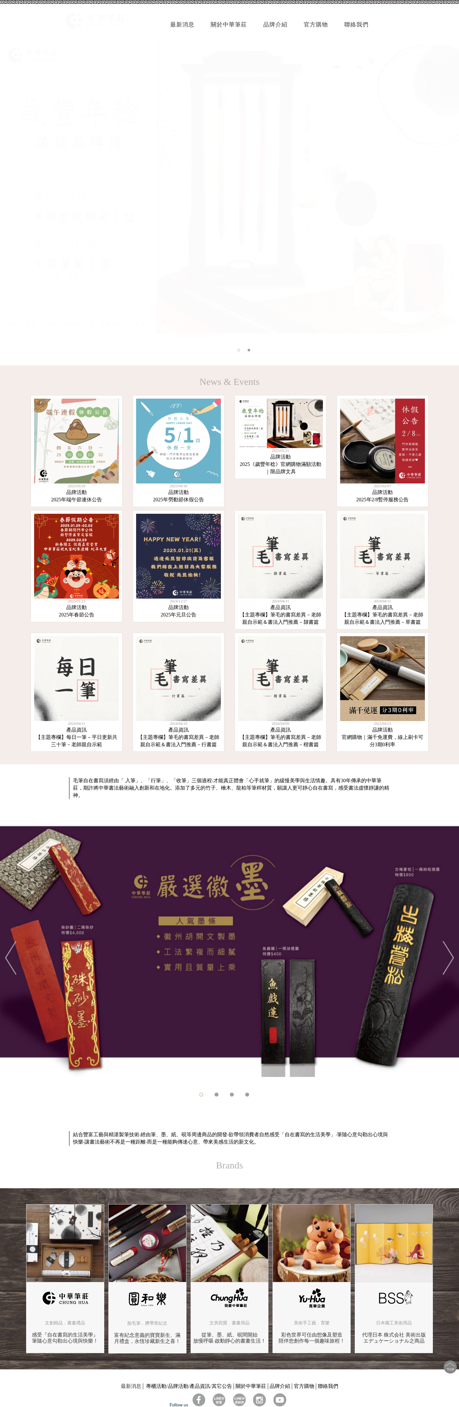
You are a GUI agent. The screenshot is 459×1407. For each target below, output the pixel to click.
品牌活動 (178, 1386)
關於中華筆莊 (251, 1386)
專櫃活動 (156, 1386)
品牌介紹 (280, 1386)
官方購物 (316, 24)
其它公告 (222, 1386)
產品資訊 (200, 1386)
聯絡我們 (328, 1386)
